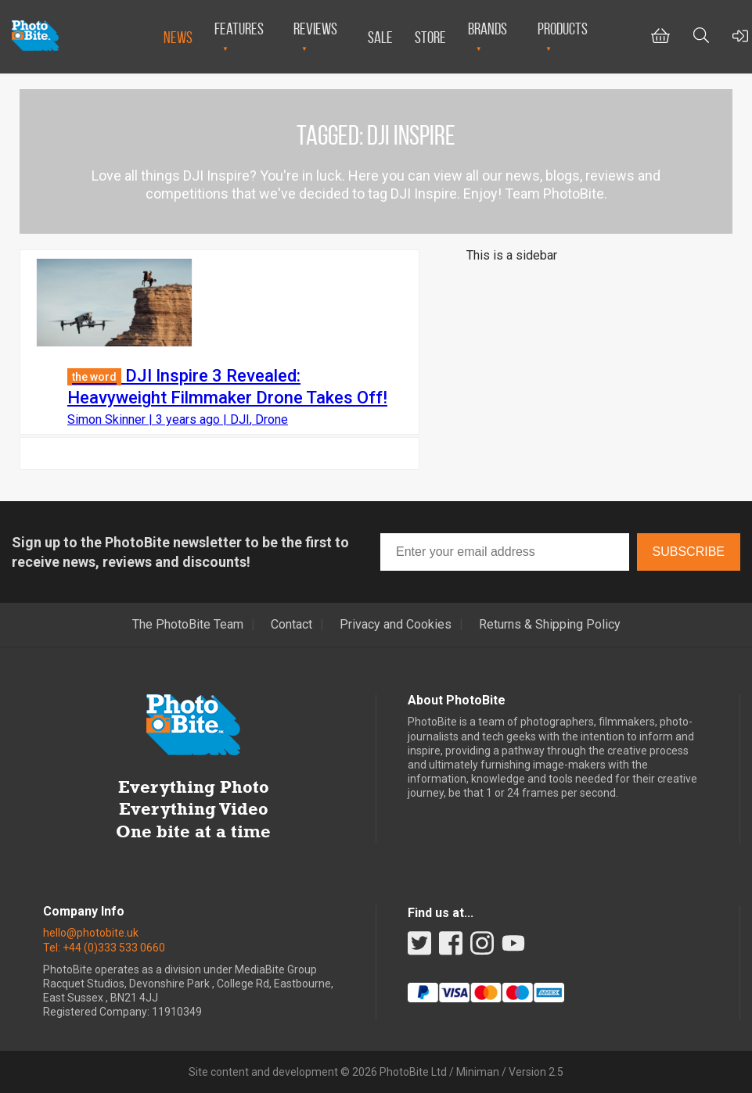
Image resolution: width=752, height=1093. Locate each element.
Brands (487, 29)
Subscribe (689, 551)
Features (239, 29)
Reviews (315, 29)
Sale (380, 37)
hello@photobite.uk (91, 932)
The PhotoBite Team (187, 624)
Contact (291, 624)
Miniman (477, 1072)
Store (430, 37)
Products (563, 29)
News (178, 37)
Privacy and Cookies (396, 624)
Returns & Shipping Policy (550, 624)
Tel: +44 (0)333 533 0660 (104, 947)
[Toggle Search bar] (701, 37)
